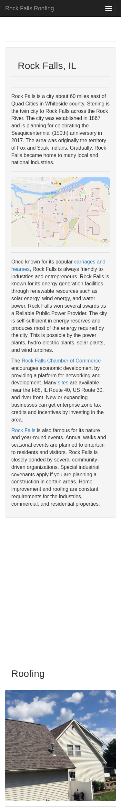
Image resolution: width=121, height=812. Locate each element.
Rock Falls (23, 430)
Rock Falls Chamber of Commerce (61, 360)
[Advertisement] (60, 590)
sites (63, 382)
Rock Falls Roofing (29, 8)
